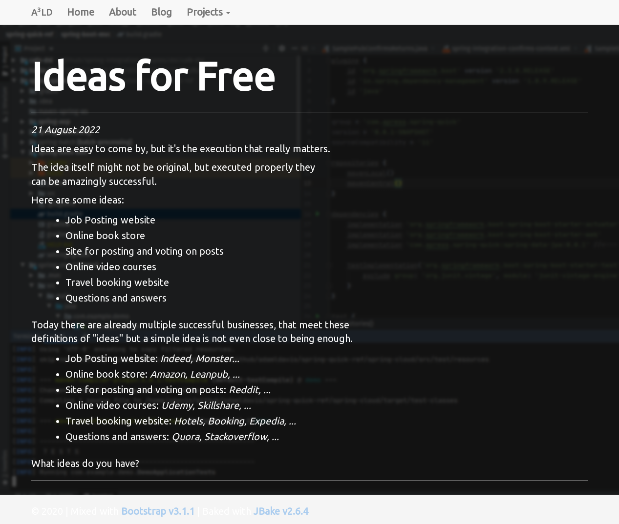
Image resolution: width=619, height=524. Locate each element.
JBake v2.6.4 (281, 511)
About (122, 12)
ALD (41, 11)
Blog (161, 12)
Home (80, 12)
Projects (208, 12)
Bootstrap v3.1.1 (157, 511)
